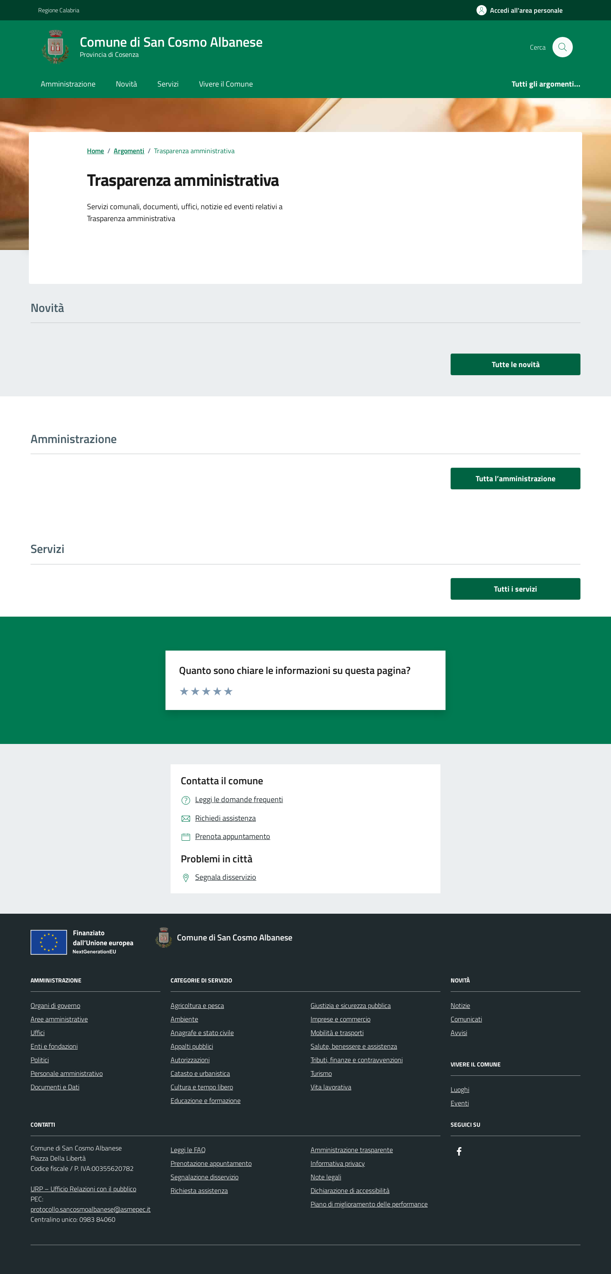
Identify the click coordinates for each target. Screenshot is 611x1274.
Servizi (168, 84)
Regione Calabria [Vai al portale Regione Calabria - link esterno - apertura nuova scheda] (58, 10)
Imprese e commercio (340, 1019)
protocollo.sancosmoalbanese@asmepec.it (91, 1209)
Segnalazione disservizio (204, 1177)
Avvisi (459, 1032)
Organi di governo (55, 1005)
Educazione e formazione (206, 1100)
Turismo (321, 1073)
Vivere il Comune (226, 84)
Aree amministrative (59, 1019)
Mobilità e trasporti (337, 1032)
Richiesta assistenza (199, 1190)
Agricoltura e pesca (197, 1005)
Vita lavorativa (331, 1087)
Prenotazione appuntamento (211, 1163)
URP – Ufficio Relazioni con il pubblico (83, 1189)
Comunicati (466, 1019)
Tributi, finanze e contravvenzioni (357, 1060)
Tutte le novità (516, 364)
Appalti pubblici (192, 1046)
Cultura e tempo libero (202, 1087)
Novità (126, 84)
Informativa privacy (338, 1163)
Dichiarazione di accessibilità (350, 1190)
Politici (40, 1060)
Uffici (38, 1032)
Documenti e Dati (55, 1087)
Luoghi (460, 1089)
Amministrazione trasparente (352, 1150)
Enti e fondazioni (54, 1046)
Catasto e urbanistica (200, 1073)
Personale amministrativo (67, 1073)
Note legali (326, 1177)
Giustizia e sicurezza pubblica (351, 1005)
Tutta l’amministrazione (515, 478)
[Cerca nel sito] (562, 47)
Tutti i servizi (515, 589)
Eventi (460, 1103)
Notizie (460, 1005)
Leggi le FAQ (188, 1150)
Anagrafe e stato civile (202, 1032)
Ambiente (184, 1019)
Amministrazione (68, 84)
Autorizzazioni (190, 1060)
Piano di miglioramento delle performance (369, 1204)
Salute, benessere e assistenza (354, 1046)
